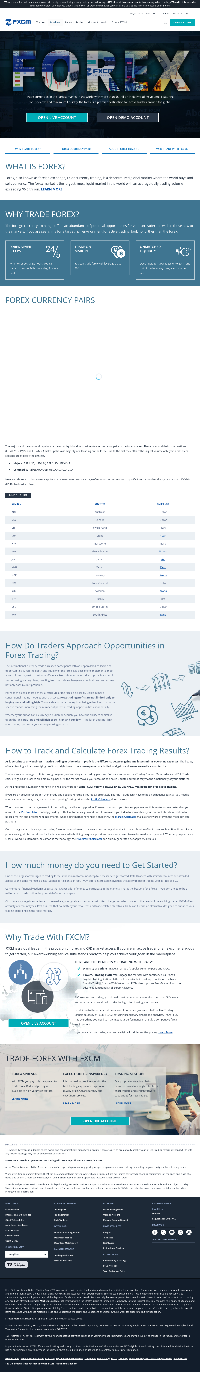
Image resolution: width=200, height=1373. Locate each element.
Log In (191, 13)
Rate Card (50, 1359)
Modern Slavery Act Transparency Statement (150, 1359)
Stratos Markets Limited (44, 1302)
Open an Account (111, 1216)
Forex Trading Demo (113, 1210)
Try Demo (180, 13)
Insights (107, 1233)
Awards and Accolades (16, 1226)
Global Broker (12, 1210)
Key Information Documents (69, 1359)
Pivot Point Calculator (89, 840)
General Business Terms (32, 1359)
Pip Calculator (29, 813)
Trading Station (61, 1216)
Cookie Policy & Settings (114, 1261)
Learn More (52, 190)
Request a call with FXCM (145, 13)
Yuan (163, 537)
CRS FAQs (123, 1359)
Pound (163, 552)
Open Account (182, 22)
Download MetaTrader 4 (66, 1244)
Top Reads (108, 1239)
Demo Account (128, 118)
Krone (163, 576)
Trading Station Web (64, 1256)
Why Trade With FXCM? (172, 150)
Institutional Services (113, 1249)
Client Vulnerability (14, 1221)
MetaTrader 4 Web (63, 1261)
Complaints (90, 1359)
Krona (163, 592)
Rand (163, 615)
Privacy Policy (110, 1267)
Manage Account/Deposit (115, 1221)
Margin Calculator (125, 818)
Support (166, 13)
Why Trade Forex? (28, 150)
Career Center (12, 1236)
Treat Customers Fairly (114, 1272)
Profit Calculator (100, 800)
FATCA (114, 1359)
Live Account (57, 118)
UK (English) (12, 1255)
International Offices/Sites (18, 1216)
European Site (180, 1359)
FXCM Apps (108, 1244)
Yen (163, 560)
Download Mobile (63, 1239)
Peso (163, 568)
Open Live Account (38, 1024)
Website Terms (12, 1359)
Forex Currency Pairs (76, 150)
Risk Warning (103, 1359)
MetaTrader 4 (60, 1221)
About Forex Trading (124, 150)
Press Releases (12, 1231)
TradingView (60, 1210)
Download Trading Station (67, 1233)
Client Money (11, 1242)
